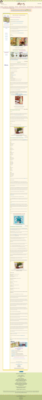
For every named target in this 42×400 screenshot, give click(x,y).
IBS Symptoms (24, 382)
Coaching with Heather (23, 373)
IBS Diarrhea (20, 383)
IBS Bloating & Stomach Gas (19, 384)
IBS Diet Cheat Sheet (23, 379)
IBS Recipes (22, 378)
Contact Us (22, 375)
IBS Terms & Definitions (19, 382)
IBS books (15, 352)
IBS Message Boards (19, 387)
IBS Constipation (25, 383)
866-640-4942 (39, 3)
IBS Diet (19, 378)
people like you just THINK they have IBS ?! (23, 126)
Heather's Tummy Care (23, 389)
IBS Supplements (21, 380)
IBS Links (24, 387)
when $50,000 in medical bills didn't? (16, 19)
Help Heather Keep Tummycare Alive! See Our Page (21, 10)
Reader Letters (6, 36)
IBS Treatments (17, 383)
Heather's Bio (18, 373)
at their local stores (24, 139)
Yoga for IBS (25, 380)
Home (19, 375)
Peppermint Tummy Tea (13, 353)
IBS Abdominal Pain (21, 385)
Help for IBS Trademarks (21, 398)
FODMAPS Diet (18, 379)
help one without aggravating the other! (20, 21)
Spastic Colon (25, 384)
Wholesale (17, 389)
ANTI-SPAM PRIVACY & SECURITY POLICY (19, 364)
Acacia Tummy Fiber (13, 354)
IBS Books (16, 380)
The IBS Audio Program (13, 355)
